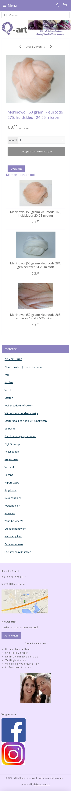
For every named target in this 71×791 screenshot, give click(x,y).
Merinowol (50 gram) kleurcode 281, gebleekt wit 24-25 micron (35, 265)
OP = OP (9, 359)
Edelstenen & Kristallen (18, 552)
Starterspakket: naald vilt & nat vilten (26, 421)
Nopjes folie (11, 459)
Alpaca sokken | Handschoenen (23, 367)
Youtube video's (14, 521)
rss (39, 777)
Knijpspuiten (12, 451)
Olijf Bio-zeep (12, 444)
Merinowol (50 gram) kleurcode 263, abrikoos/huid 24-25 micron (35, 316)
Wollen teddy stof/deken (19, 405)
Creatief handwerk (15, 528)
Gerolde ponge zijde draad (20, 436)
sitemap (31, 777)
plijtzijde (11, 428)
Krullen (9, 382)
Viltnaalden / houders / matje (21, 413)
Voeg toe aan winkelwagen (36, 151)
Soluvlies (10, 513)
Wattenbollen (12, 505)
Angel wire (10, 490)
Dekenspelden (13, 498)
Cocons (9, 475)
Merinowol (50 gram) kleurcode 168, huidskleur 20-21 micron (35, 213)
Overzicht (16, 168)
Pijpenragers (12, 482)
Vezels (8, 390)
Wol (7, 374)
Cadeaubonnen (14, 544)
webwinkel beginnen (53, 777)
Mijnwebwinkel (42, 784)
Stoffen (9, 397)
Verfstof (9, 467)
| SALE (18, 359)
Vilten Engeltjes (13, 536)
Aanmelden (11, 635)
